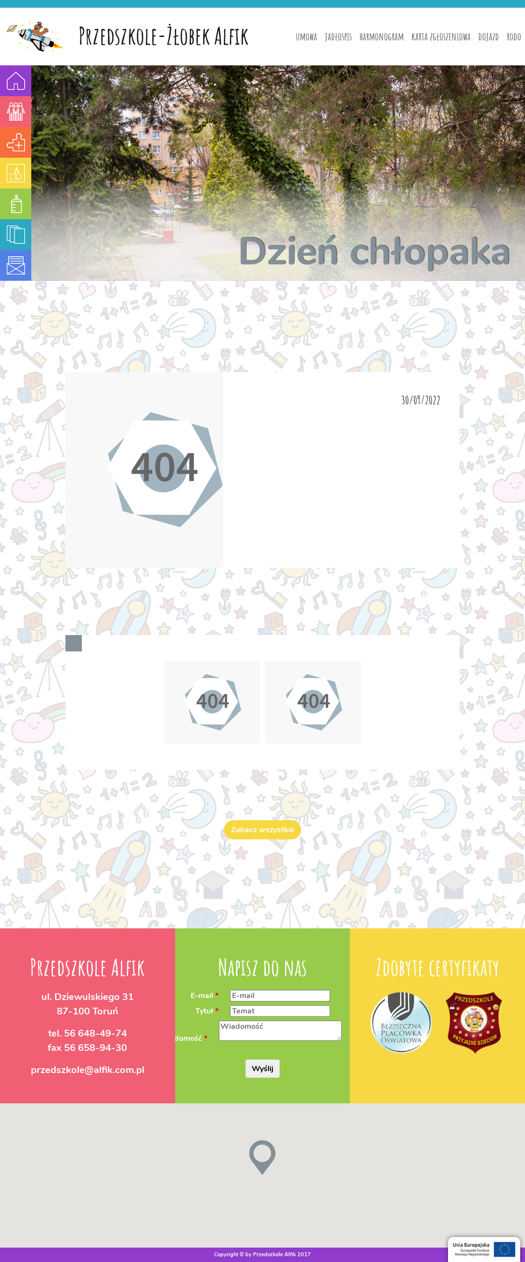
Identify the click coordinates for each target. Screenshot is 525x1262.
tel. (87, 1032)
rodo (514, 36)
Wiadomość (180, 1038)
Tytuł (204, 1010)
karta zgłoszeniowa (441, 36)
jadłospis (338, 36)
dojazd (488, 36)
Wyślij (262, 1068)
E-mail (202, 995)
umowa (306, 36)
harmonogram (381, 36)
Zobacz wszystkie (263, 830)
